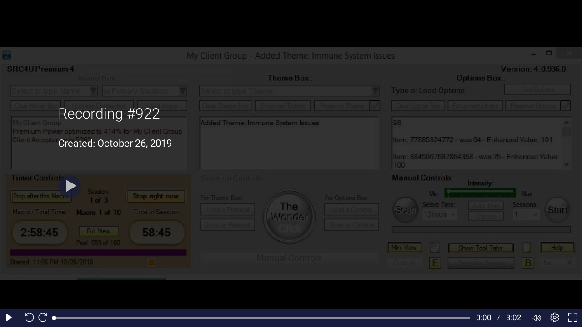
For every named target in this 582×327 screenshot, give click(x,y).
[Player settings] (555, 318)
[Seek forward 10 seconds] (45, 318)
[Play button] (69, 186)
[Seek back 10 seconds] (27, 318)
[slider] (262, 318)
